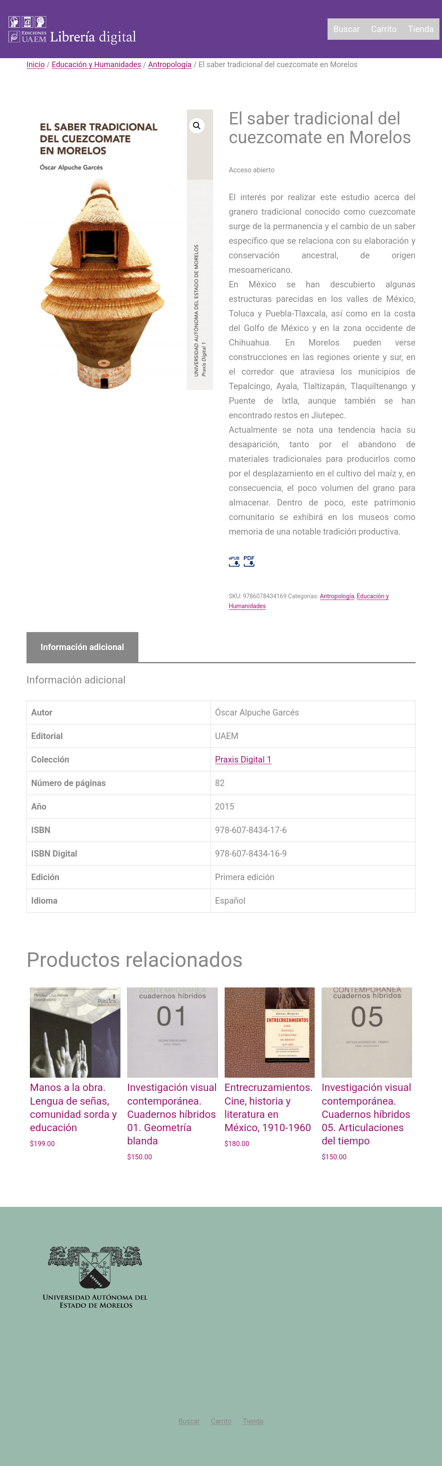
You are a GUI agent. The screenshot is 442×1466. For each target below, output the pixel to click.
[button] (197, 125)
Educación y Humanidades (96, 64)
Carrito (384, 29)
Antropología (170, 64)
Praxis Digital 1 (243, 759)
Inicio (35, 64)
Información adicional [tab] (82, 647)
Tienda (421, 29)
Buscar (347, 29)
